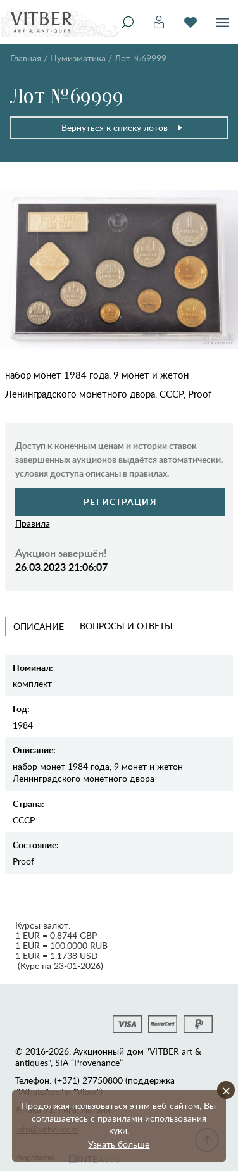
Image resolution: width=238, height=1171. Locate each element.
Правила (32, 523)
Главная (25, 58)
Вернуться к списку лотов (122, 128)
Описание (38, 626)
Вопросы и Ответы (126, 626)
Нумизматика (78, 58)
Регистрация (120, 502)
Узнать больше (118, 1144)
